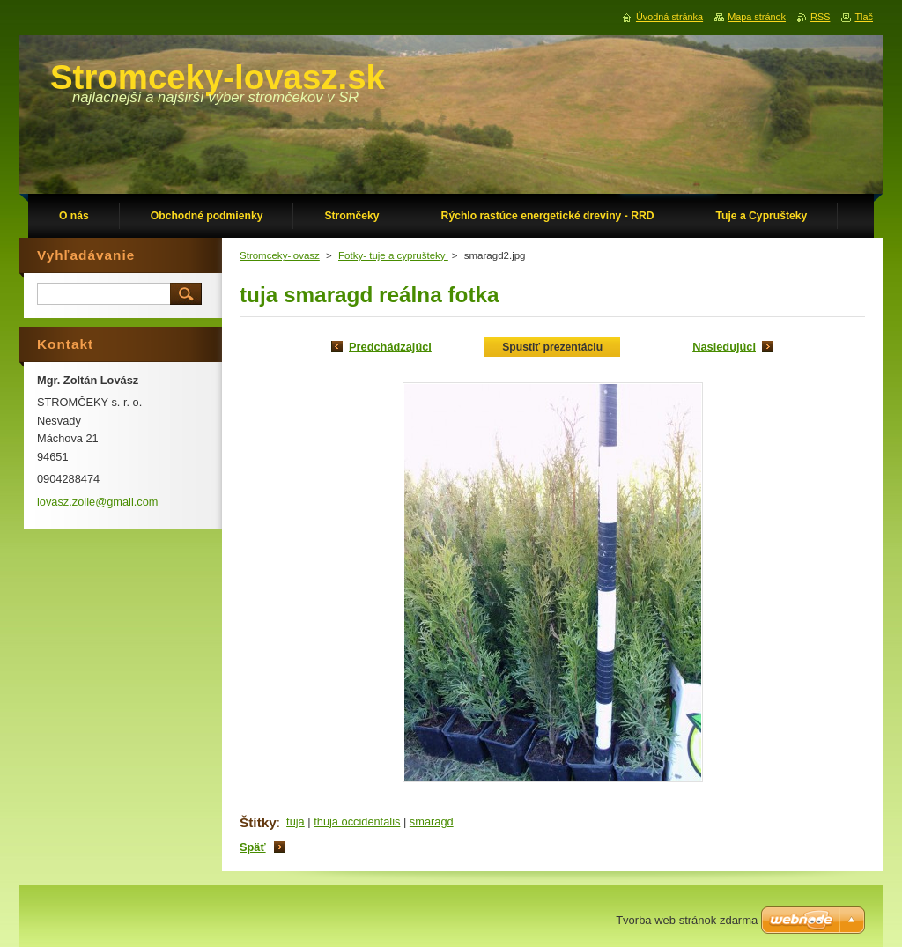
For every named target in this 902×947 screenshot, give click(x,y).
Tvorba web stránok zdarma (687, 920)
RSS (820, 16)
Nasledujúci (724, 346)
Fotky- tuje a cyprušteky (393, 255)
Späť (253, 847)
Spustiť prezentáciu (552, 347)
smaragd (432, 821)
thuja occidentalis (357, 821)
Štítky (258, 822)
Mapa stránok (757, 16)
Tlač (863, 16)
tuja (295, 821)
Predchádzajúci (390, 346)
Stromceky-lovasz (280, 255)
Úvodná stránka (669, 16)
